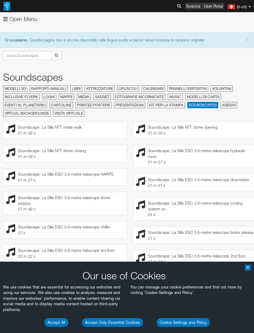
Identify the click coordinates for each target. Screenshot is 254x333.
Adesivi (229, 105)
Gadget (102, 97)
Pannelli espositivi (188, 88)
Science (193, 6)
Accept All (56, 322)
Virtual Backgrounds (27, 113)
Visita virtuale (68, 113)
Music (175, 97)
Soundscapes (203, 105)
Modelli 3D (15, 88)
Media (83, 97)
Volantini (221, 88)
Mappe (66, 97)
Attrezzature (99, 88)
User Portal (213, 6)
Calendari (153, 88)
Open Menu (20, 19)
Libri (76, 88)
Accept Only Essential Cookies (112, 322)
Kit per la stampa (166, 105)
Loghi (49, 97)
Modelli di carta (203, 97)
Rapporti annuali (48, 88)
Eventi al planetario (25, 105)
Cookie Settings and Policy (183, 322)
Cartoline (61, 105)
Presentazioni (130, 105)
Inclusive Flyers (21, 97)
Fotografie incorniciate (139, 97)
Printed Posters (93, 105)
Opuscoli (128, 88)
